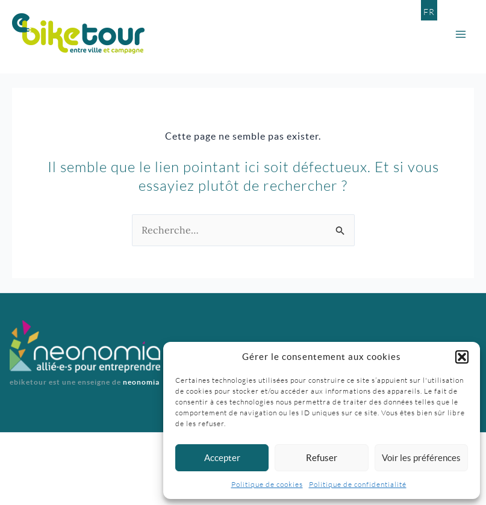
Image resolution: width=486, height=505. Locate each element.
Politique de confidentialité (358, 484)
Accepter (222, 458)
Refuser (321, 458)
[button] (462, 357)
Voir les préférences (421, 458)
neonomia (141, 382)
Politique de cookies (267, 484)
